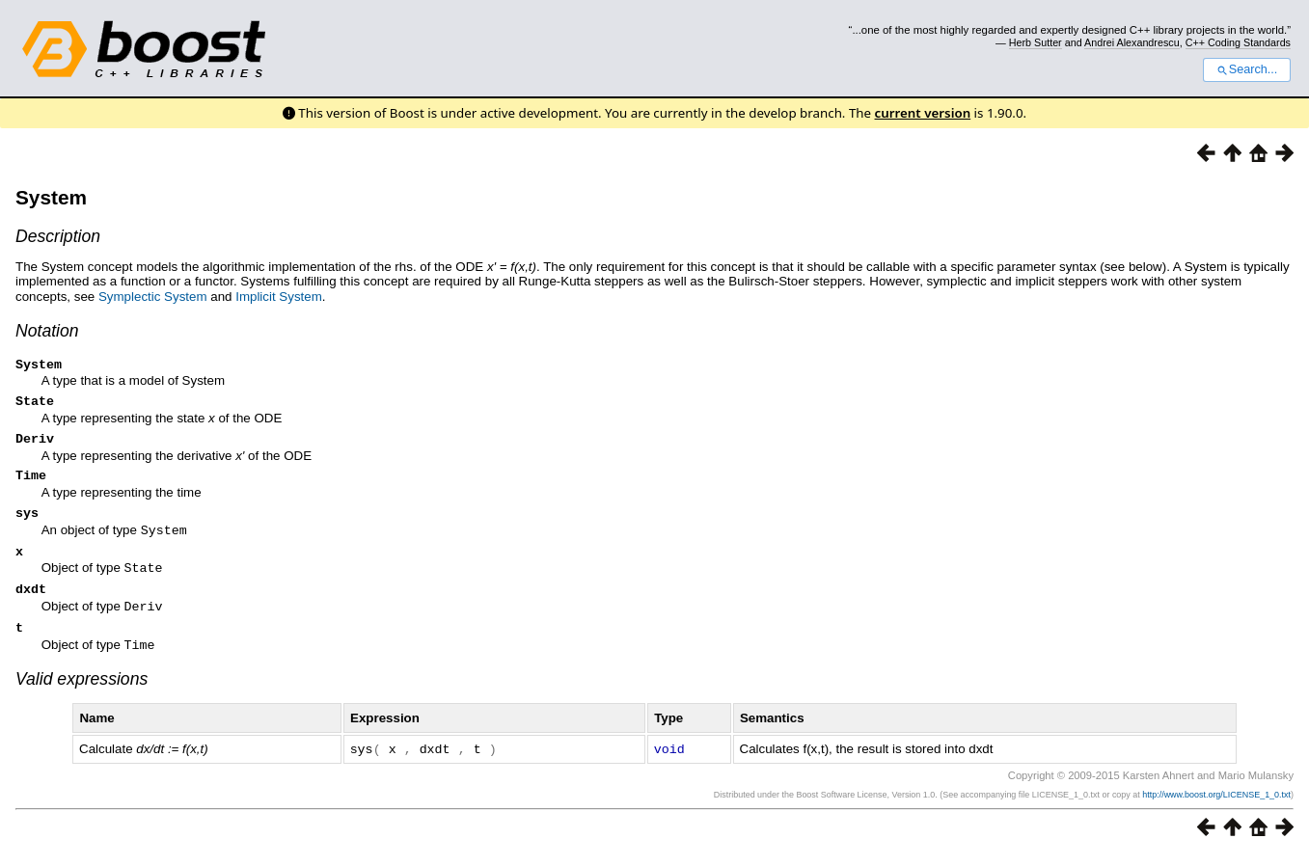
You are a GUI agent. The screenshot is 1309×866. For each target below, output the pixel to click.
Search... (1246, 69)
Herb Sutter (1035, 42)
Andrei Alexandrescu (1132, 42)
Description (57, 236)
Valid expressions (81, 690)
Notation (47, 330)
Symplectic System (152, 296)
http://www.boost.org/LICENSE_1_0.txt (1216, 805)
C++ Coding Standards (1238, 42)
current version (923, 113)
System (51, 197)
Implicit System (278, 296)
